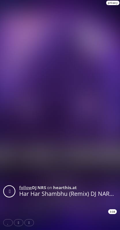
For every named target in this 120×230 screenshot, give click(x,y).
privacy (113, 3)
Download (30, 222)
